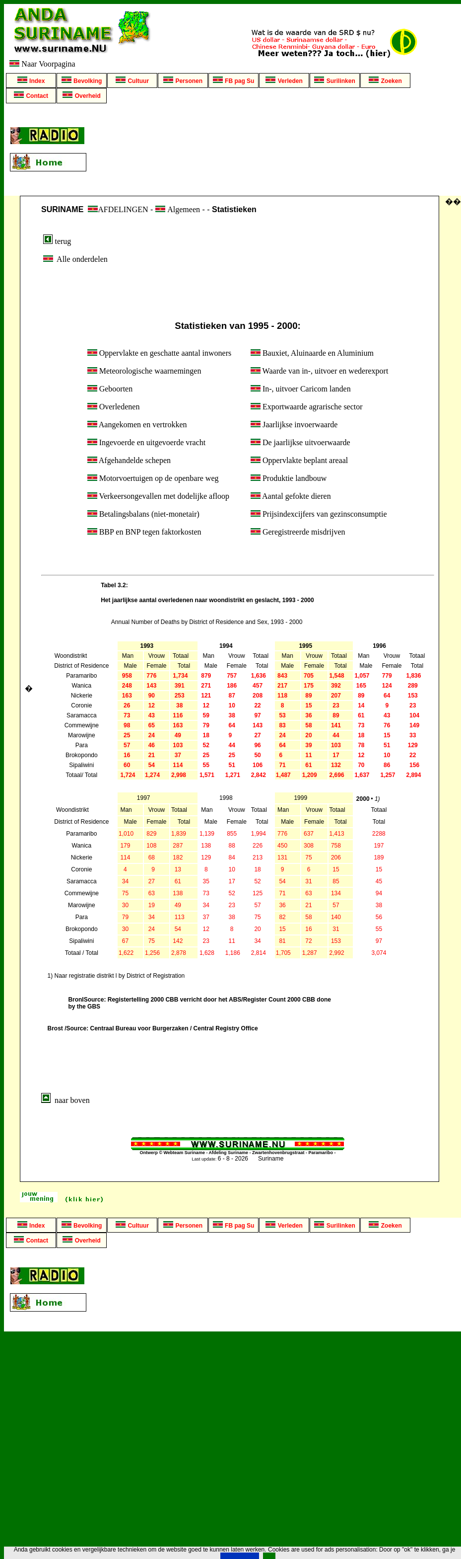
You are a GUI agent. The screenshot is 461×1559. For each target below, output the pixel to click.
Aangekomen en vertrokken (137, 424)
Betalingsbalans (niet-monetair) (143, 514)
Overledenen (113, 406)
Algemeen (183, 209)
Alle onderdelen (74, 259)
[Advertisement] (275, 149)
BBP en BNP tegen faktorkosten (144, 532)
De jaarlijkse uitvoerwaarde (300, 442)
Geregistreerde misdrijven (298, 532)
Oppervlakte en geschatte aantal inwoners (159, 353)
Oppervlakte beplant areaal (299, 460)
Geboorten (110, 389)
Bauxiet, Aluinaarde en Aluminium (312, 353)
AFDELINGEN (118, 209)
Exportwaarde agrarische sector (307, 406)
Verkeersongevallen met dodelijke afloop (158, 496)
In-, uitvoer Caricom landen (301, 389)
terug (57, 241)
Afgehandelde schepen (129, 460)
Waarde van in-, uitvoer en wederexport (319, 371)
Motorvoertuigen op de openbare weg (153, 478)
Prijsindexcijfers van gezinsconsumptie (319, 514)
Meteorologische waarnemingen (144, 371)
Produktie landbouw (289, 478)
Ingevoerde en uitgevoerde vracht (146, 442)
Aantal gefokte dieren (291, 496)
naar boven (65, 1100)
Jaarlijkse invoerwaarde (294, 424)
